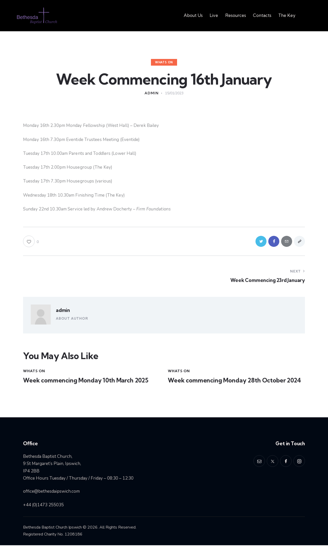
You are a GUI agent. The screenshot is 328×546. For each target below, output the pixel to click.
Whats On (164, 62)
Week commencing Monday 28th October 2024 (235, 381)
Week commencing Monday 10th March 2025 (87, 381)
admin (63, 311)
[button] (31, 241)
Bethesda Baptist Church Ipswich (52, 528)
